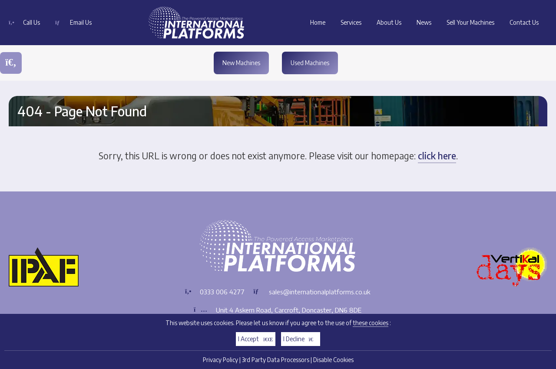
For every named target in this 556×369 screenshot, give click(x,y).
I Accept (255, 341)
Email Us (81, 22)
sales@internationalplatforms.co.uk (319, 292)
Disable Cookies (333, 362)
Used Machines (310, 62)
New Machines (241, 62)
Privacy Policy (220, 362)
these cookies (370, 325)
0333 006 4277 (222, 292)
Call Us (31, 22)
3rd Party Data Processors (275, 362)
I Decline (300, 341)
